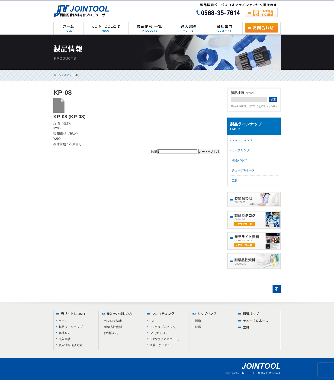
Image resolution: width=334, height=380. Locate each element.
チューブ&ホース (243, 170)
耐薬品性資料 (113, 327)
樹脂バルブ (239, 160)
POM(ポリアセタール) (164, 339)
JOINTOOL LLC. (247, 373)
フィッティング (242, 140)
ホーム (57, 75)
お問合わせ (111, 333)
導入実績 (64, 339)
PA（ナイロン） (160, 333)
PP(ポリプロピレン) (163, 327)
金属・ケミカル (159, 345)
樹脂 (198, 321)
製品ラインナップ (70, 327)
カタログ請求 (113, 321)
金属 (198, 327)
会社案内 (64, 333)
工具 (235, 180)
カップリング (241, 150)
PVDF (153, 321)
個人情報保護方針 (70, 345)
